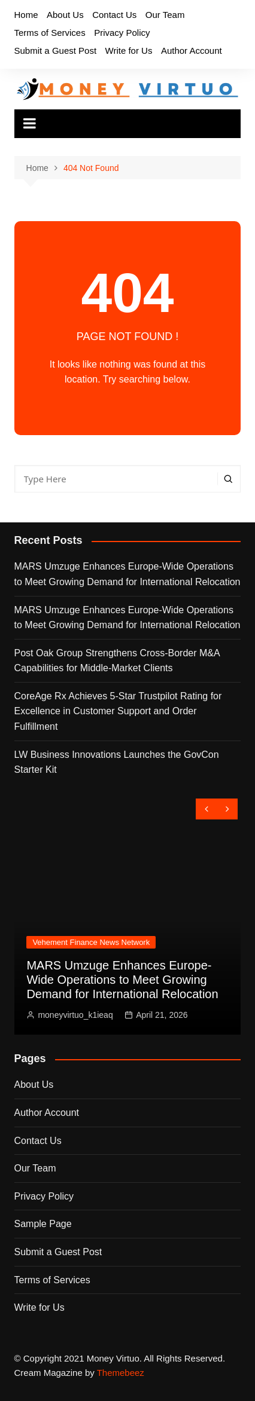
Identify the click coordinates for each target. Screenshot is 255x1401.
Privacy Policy (122, 32)
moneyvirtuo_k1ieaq (75, 1015)
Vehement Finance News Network (91, 942)
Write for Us (129, 50)
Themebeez (120, 1373)
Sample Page (43, 1224)
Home (26, 15)
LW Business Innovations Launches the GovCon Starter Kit (116, 762)
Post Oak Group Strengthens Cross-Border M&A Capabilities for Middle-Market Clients (117, 661)
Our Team (165, 15)
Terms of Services (50, 32)
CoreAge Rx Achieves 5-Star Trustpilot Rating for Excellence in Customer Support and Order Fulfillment (118, 711)
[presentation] (206, 809)
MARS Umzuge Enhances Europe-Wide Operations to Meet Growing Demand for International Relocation (127, 574)
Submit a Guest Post (55, 50)
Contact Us (114, 15)
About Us (65, 15)
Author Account (191, 50)
